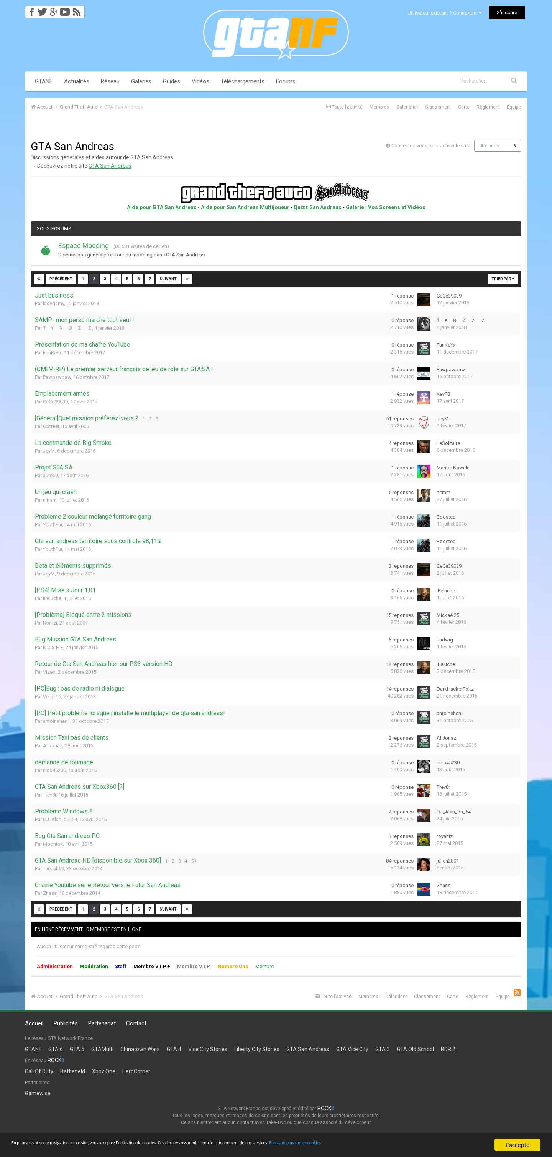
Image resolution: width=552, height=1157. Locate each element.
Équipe (514, 107)
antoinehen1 (56, 721)
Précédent (60, 279)
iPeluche (52, 598)
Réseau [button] (110, 81)
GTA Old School (415, 1049)
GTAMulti (102, 1049)
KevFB (443, 394)
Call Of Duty (39, 1071)
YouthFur (52, 524)
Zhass (50, 893)
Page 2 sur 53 (215, 278)
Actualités (76, 81)
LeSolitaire (448, 443)
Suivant (167, 279)
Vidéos (200, 81)
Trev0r (49, 795)
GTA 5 (77, 1049)
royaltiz (445, 836)
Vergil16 (52, 696)
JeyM (443, 418)
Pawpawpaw (57, 377)
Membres (379, 107)
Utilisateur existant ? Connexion (444, 13)
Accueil (34, 1023)
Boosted (446, 517)
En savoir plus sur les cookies (428, 1145)
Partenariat (102, 1023)
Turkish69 (53, 868)
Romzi (50, 623)
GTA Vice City (352, 1049)
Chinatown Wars (140, 1049)
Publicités (66, 1023)
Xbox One (103, 1071)
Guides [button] (171, 81)
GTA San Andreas (110, 166)
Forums (286, 81)
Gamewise (38, 1093)
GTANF (44, 81)
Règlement (488, 107)
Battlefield (72, 1071)
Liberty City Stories (256, 1049)
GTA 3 (382, 1049)
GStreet (51, 426)
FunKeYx (52, 352)
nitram (50, 500)
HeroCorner (136, 1071)
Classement (438, 107)
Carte (464, 107)
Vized (49, 672)
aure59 (50, 475)
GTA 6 (55, 1049)
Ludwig (445, 640)
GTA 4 (174, 1049)
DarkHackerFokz (455, 689)
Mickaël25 (448, 615)
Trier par (502, 279)
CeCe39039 (449, 296)
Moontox (53, 844)
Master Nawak (452, 468)
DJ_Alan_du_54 (60, 819)
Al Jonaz (52, 746)
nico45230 (54, 770)
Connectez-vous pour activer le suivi (431, 146)
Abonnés (489, 146)
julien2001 (448, 861)
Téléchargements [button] (242, 81)
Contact (136, 1023)
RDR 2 (448, 1049)
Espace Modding (83, 245)
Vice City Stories (207, 1049)
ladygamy (53, 303)
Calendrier (407, 107)
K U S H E (53, 647)
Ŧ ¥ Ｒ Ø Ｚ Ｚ (67, 328)
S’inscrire (507, 12)
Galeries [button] (141, 81)
